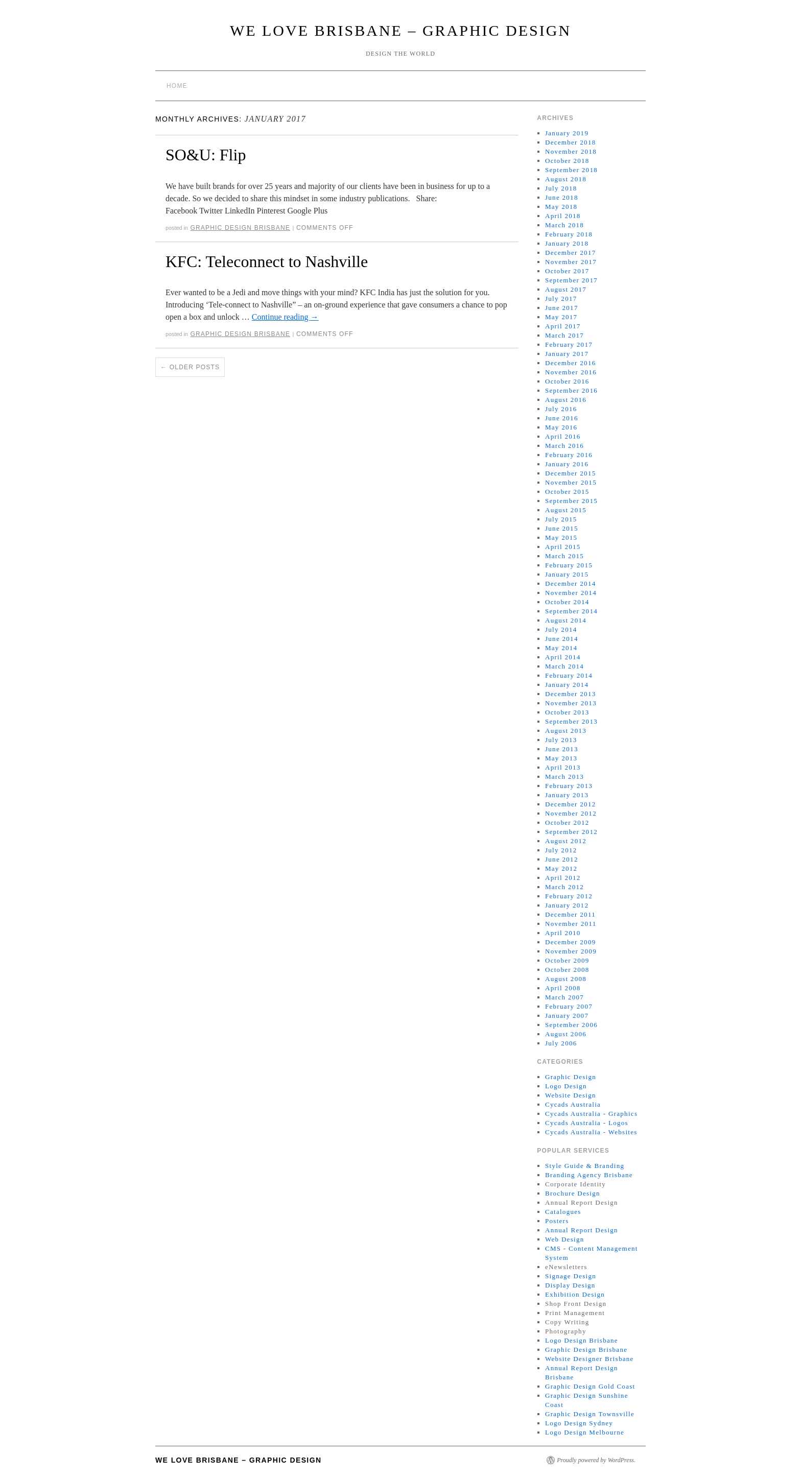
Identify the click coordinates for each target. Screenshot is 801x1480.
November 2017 (571, 262)
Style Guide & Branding (584, 1165)
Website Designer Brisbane (589, 1359)
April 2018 (563, 216)
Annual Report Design (581, 1230)
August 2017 (565, 289)
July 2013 (561, 740)
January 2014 (566, 684)
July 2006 (561, 1043)
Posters (557, 1221)
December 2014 (570, 583)
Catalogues (563, 1211)
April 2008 (563, 988)
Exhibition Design (575, 1294)
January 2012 (566, 905)
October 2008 (567, 969)
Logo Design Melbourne (584, 1432)
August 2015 (565, 510)
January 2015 (566, 574)
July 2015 (561, 519)
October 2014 (567, 602)
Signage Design (570, 1276)
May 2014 (561, 648)
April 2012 (563, 877)
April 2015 (563, 547)
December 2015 (570, 473)
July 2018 (561, 188)
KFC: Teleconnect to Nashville (267, 261)
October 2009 (567, 960)
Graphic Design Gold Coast (590, 1386)
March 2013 (564, 776)
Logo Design (566, 1086)
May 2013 (561, 758)
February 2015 (569, 565)
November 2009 (571, 951)
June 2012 (561, 859)
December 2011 (570, 914)
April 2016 (563, 436)
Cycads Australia (573, 1104)
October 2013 (567, 712)
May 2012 (561, 868)
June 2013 (561, 749)
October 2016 (567, 381)
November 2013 (571, 703)
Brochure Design (572, 1193)
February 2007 (569, 1006)
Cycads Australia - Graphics (591, 1113)
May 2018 (561, 206)
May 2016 (561, 427)
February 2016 (569, 455)
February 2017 (569, 344)
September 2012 (571, 832)
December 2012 (570, 804)
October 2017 (567, 271)
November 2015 (571, 482)
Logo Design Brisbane (581, 1340)
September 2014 (571, 611)
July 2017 (561, 298)
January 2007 (566, 1015)
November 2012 (571, 813)
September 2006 (571, 1025)
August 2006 (565, 1034)
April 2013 (563, 767)
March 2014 (564, 666)
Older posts (190, 367)
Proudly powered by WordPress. (596, 1460)
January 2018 (566, 243)
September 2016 (571, 390)
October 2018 (567, 160)
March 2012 (564, 887)
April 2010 (563, 933)
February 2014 (569, 675)
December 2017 (570, 252)
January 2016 (566, 464)
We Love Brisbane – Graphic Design (400, 30)
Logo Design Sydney (579, 1423)
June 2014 (561, 638)
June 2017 (561, 308)
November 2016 (571, 372)
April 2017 (563, 326)
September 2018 (571, 170)
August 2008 (565, 979)
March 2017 (564, 335)
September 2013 (571, 721)
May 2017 (561, 317)
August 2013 (565, 730)
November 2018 (571, 151)
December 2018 (570, 142)
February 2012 (569, 896)
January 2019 (566, 133)
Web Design (564, 1239)
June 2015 (561, 528)
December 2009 (570, 942)
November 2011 (571, 923)
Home (177, 85)
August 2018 (565, 179)
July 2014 (561, 629)
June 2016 (561, 418)
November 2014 (571, 592)
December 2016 (570, 363)
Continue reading (285, 317)
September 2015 (571, 501)
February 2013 (569, 786)
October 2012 (567, 822)
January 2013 (566, 795)
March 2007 (564, 997)
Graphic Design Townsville (589, 1414)
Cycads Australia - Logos (586, 1123)
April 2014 (563, 657)
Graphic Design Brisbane (240, 227)
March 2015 (564, 556)
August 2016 (565, 399)
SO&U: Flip (206, 155)
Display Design (570, 1285)
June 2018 (561, 197)
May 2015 (561, 537)
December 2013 (570, 694)
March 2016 (564, 445)
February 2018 (569, 234)
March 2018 (564, 225)
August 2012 (565, 841)
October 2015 (567, 491)
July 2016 (561, 409)
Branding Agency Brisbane (589, 1175)
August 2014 (565, 620)
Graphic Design (570, 1077)
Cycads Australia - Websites (591, 1132)
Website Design (570, 1095)
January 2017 (566, 353)
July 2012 (561, 850)
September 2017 (571, 280)
